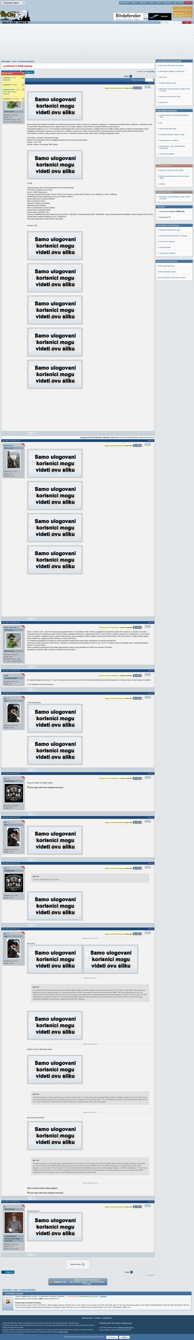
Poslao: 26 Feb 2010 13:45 (12, 670)
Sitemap (98, 1318)
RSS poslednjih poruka (167, 205)
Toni (5, 778)
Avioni (14, 61)
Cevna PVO (163, 260)
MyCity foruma (63, 1332)
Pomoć (181, 2)
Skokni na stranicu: (138, 80)
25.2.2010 (151, 71)
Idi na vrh (151, 1275)
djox (5, 698)
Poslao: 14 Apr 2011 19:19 (12, 773)
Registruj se (143, 2)
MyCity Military (125, 2)
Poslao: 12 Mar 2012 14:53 (12, 1201)
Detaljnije (103, 1296)
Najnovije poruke (87, 1318)
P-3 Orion (10, 85)
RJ (5, 1207)
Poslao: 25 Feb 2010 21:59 (12, 440)
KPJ (160, 280)
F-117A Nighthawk (9, 79)
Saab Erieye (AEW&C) (167, 186)
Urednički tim (107, 1318)
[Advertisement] (97, 43)
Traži (175, 2)
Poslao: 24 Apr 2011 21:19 (12, 817)
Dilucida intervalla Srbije (168, 286)
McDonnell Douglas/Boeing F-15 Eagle (173, 169)
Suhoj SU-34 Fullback (167, 174)
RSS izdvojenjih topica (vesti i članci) (172, 210)
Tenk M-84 (163, 235)
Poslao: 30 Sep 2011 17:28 (12, 929)
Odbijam (124, 1337)
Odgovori (29, 72)
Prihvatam (112, 1337)
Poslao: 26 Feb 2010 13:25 (12, 622)
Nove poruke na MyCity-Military (169, 218)
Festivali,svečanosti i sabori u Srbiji (171, 292)
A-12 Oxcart (11, 99)
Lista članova (167, 2)
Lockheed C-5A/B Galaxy (26, 61)
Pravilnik (158, 2)
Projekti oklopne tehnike (167, 241)
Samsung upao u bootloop (168, 298)
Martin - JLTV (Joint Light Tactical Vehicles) (11, 92)
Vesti (113, 1323)
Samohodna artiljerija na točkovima (171, 229)
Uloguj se (134, 2)
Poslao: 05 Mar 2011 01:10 (12, 693)
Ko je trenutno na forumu (14, 1293)
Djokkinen (7, 445)
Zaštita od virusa (127, 1323)
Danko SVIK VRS (10, 627)
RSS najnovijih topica (167, 199)
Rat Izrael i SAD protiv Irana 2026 (171, 103)
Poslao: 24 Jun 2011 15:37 (12, 863)
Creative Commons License (125, 1327)
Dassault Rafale (165, 180)
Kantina (151, 2)
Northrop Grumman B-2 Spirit (169, 163)
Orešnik (162, 117)
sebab (6, 676)
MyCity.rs (118, 1323)
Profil (32, 433)
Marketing (188, 2)
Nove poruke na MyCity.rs (167, 268)
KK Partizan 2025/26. (167, 311)
